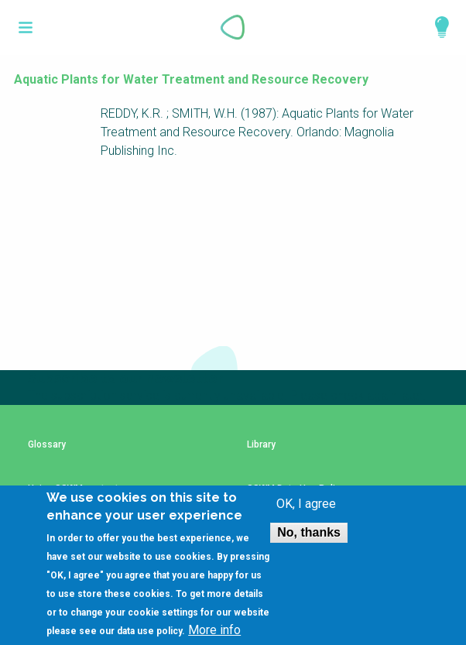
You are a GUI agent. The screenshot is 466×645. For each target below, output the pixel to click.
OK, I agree (306, 513)
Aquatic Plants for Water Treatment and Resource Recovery (191, 79)
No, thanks (309, 541)
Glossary (47, 445)
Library (261, 445)
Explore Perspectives (435, 27)
